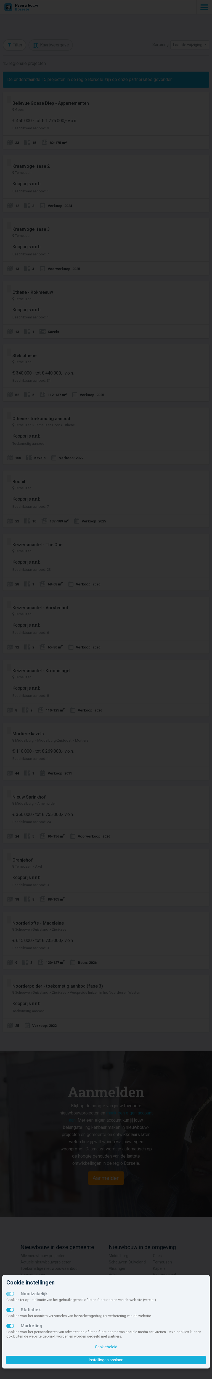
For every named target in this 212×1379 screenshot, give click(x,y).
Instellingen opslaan (106, 1360)
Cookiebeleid (106, 1347)
